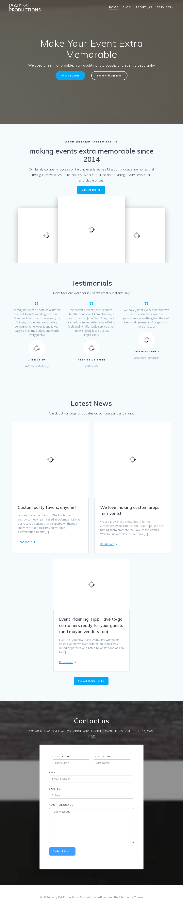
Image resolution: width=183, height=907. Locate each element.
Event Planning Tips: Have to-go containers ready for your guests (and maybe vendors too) (91, 626)
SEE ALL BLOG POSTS (91, 683)
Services (164, 7)
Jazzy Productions (25, 7)
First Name (61, 758)
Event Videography (109, 75)
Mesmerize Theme (131, 897)
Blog (127, 7)
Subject (56, 790)
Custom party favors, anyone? (47, 507)
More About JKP (91, 189)
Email (54, 774)
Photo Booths (70, 75)
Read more (25, 542)
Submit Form (62, 853)
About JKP (144, 7)
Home (113, 7)
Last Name (102, 758)
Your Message (61, 806)
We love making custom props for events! (129, 510)
